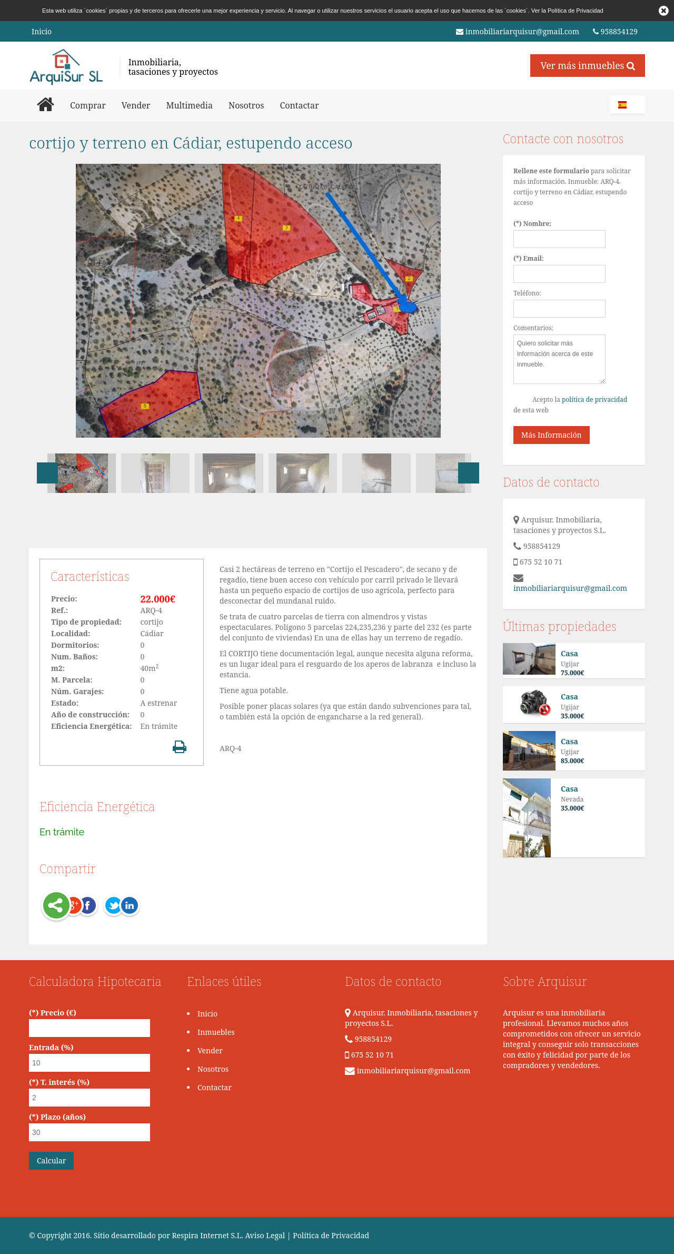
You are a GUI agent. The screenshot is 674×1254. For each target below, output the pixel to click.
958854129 (615, 31)
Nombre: (537, 223)
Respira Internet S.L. (207, 1235)
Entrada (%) (51, 1047)
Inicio (42, 31)
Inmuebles (216, 1032)
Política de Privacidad (575, 10)
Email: (533, 258)
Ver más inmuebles (587, 65)
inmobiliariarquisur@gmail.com (517, 31)
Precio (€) (58, 1013)
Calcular (51, 1161)
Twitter (102, 906)
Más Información (551, 435)
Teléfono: (527, 293)
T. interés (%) (65, 1082)
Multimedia (189, 105)
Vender (136, 105)
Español (629, 105)
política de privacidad (594, 399)
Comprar (88, 105)
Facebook (87, 906)
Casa (569, 653)
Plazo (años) (63, 1117)
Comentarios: (533, 327)
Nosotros (246, 105)
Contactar (299, 105)
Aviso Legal (265, 1235)
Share (56, 906)
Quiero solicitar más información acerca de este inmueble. (559, 359)
